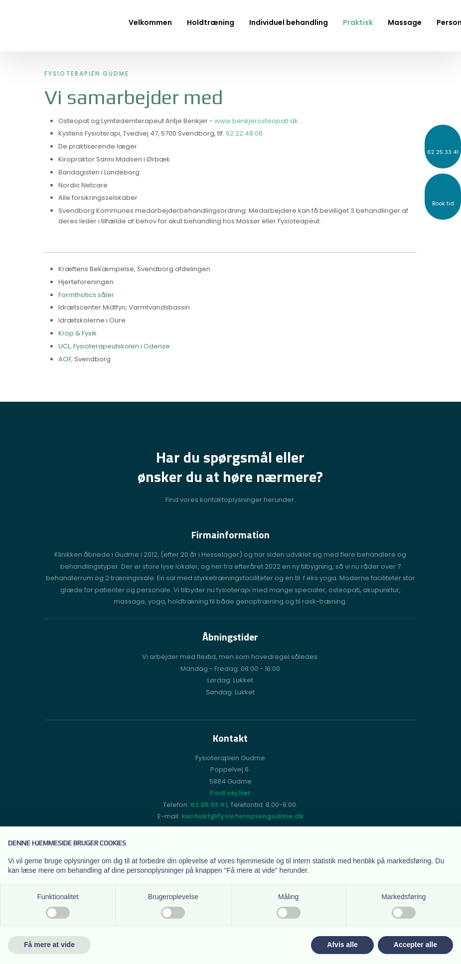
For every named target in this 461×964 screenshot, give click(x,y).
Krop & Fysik (77, 333)
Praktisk (358, 22)
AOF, (66, 359)
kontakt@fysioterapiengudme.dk (242, 816)
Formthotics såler (86, 295)
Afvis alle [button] (342, 945)
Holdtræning (210, 22)
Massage (405, 22)
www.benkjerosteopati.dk (256, 121)
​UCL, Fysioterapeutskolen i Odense (114, 346)
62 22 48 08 (244, 133)
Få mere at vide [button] (49, 945)
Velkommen (150, 22)
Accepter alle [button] (415, 945)
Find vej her (230, 793)
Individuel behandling (288, 22)
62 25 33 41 (208, 804)
